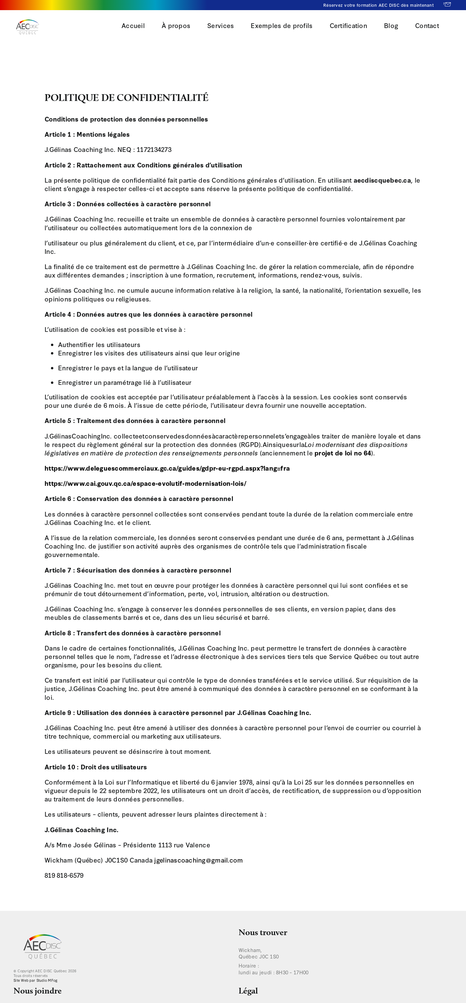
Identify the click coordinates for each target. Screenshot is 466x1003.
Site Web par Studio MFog (35, 980)
